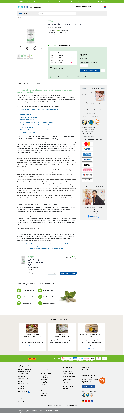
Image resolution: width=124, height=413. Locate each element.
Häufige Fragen (44, 376)
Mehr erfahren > (93, 216)
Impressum (43, 395)
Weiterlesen (32, 346)
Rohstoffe (65, 382)
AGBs (42, 390)
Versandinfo (44, 379)
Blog (64, 390)
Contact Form (21, 388)
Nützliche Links (67, 392)
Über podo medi (67, 369)
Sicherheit (43, 384)
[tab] (21, 83)
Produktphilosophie (68, 379)
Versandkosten (73, 405)
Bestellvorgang (44, 377)
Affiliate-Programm (68, 373)
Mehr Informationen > (23, 310)
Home (18, 18)
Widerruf (43, 392)
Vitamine (57, 30)
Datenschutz (44, 393)
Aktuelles (65, 388)
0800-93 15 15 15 (24, 371)
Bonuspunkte (44, 382)
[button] (21, 1)
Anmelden (85, 369)
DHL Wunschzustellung (89, 131)
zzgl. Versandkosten (42, 273)
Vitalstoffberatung (45, 369)
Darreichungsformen (68, 381)
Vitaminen (28, 124)
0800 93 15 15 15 (93, 103)
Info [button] (34, 1)
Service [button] (28, 1)
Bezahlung (43, 381)
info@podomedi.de (23, 383)
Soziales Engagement (68, 371)
